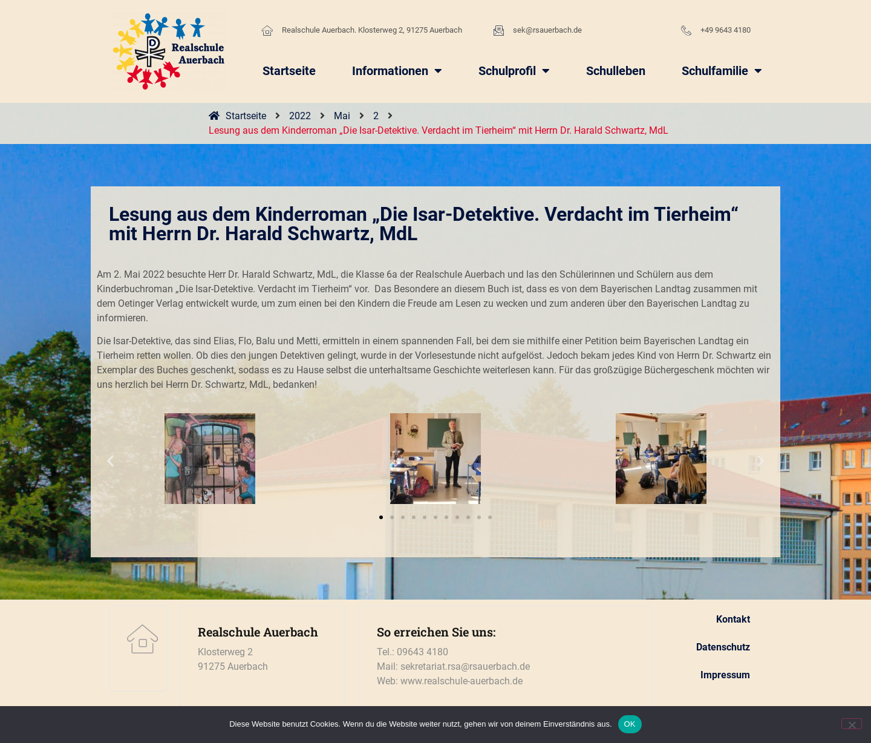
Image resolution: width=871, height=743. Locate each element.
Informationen (397, 71)
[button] (110, 460)
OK (630, 723)
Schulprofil (514, 71)
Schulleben (615, 71)
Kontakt (733, 619)
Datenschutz (723, 647)
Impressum (725, 675)
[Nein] (851, 723)
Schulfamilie (722, 71)
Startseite (289, 71)
